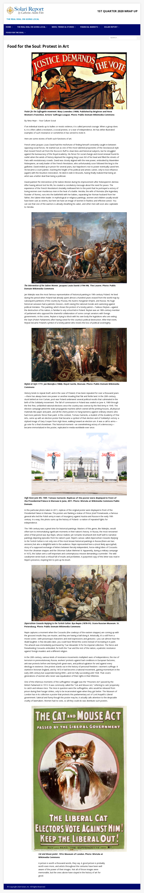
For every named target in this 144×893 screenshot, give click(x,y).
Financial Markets (89, 27)
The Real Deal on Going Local (31, 27)
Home (8, 27)
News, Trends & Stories (63, 27)
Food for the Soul (15, 32)
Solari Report (111, 27)
